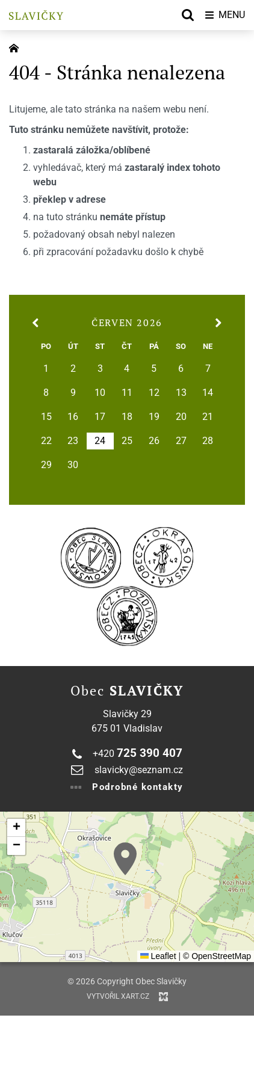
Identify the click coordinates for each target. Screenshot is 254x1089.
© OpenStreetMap (217, 956)
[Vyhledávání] (188, 15)
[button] (125, 858)
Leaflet (158, 956)
